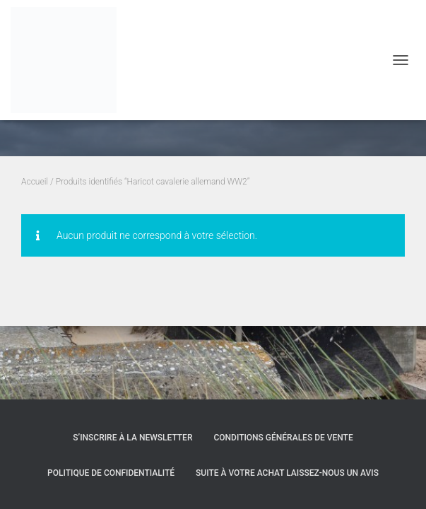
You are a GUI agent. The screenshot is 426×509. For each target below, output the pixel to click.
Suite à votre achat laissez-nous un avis (287, 473)
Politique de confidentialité (110, 473)
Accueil (34, 182)
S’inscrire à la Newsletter (132, 438)
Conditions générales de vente (283, 438)
